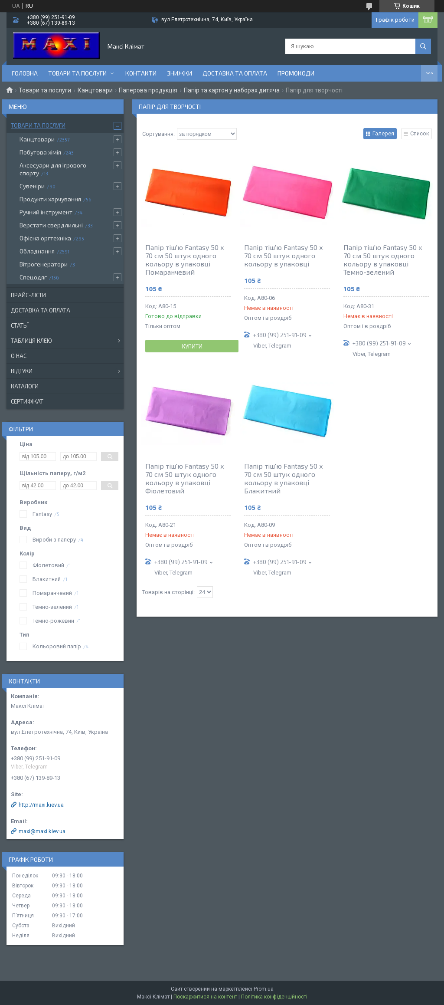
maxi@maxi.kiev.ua (42, 831)
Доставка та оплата (234, 73)
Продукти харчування (50, 199)
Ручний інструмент (46, 212)
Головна (25, 73)
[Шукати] (423, 46)
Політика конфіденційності (274, 997)
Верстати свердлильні (51, 225)
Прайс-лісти (28, 295)
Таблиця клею (31, 340)
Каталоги (25, 386)
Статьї (20, 325)
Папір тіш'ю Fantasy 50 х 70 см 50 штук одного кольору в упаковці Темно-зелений (382, 259)
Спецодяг (33, 277)
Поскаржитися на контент (205, 997)
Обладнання (37, 251)
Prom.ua (264, 989)
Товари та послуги (77, 73)
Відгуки (22, 371)
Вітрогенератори (44, 264)
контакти (141, 73)
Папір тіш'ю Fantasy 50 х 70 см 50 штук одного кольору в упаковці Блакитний (283, 478)
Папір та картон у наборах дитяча (232, 90)
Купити (192, 346)
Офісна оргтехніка (45, 238)
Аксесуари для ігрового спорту (53, 169)
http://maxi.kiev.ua (41, 804)
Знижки (179, 73)
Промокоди (296, 73)
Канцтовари (95, 90)
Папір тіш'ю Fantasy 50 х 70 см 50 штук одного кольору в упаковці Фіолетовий (184, 478)
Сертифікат (27, 401)
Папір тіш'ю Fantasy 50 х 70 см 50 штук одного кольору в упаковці (283, 255)
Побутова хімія (40, 152)
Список (419, 133)
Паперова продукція (148, 90)
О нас (18, 355)
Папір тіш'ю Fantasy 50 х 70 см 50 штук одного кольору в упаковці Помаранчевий (184, 259)
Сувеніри (32, 186)
